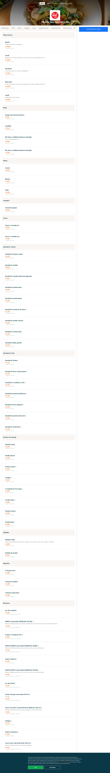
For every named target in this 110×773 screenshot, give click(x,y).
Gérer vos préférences (63, 762)
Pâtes (19, 28)
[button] (74, 28)
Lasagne (26, 28)
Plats (13, 28)
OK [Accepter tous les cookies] (36, 767)
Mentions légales (66, 3)
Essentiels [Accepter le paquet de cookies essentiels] (52, 767)
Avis (48, 3)
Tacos (34, 28)
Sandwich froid (56, 28)
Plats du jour (5, 28)
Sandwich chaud (43, 28)
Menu (42, 3)
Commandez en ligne (93, 29)
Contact (55, 3)
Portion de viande (68, 28)
